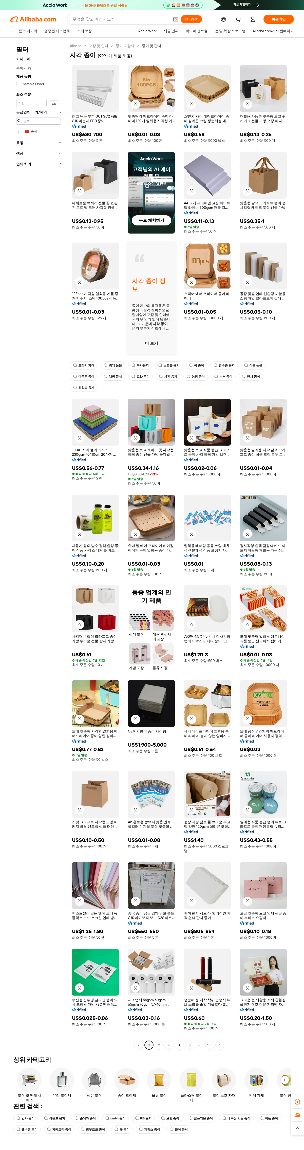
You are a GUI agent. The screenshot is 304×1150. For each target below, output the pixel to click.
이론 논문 (253, 365)
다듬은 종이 (83, 377)
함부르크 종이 (93, 1130)
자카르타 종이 (59, 1130)
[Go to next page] (219, 1045)
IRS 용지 (143, 1118)
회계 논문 (113, 365)
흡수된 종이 (26, 1130)
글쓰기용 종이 (201, 1118)
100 (210, 1045)
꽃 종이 (122, 1130)
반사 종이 (251, 377)
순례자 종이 (85, 1118)
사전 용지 (168, 377)
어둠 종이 (269, 1118)
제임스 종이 (149, 1130)
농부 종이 (223, 377)
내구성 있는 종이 (236, 1118)
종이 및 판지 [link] (151, 46)
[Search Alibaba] (120, 19)
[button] (176, 19)
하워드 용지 (83, 388)
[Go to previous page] (138, 1045)
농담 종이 (196, 377)
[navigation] (38, 546)
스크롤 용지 (168, 365)
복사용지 (140, 365)
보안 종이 (170, 1118)
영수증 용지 (224, 365)
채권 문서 (113, 377)
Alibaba (75, 46)
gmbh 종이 (115, 1118)
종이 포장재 (125, 46)
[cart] (239, 20)
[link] (297, 1102)
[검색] (191, 19)
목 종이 (196, 365)
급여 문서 (179, 1130)
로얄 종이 (140, 377)
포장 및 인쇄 (98, 46)
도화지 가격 (83, 365)
